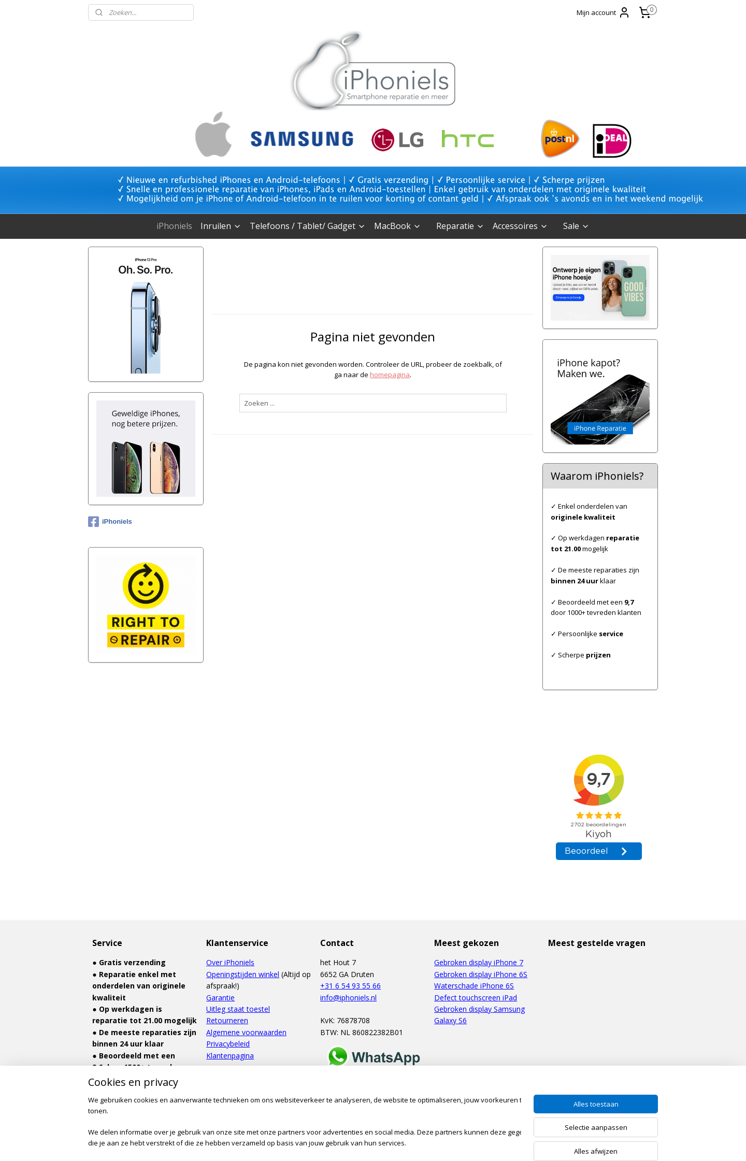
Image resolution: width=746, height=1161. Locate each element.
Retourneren (227, 1020)
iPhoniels (174, 226)
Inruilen (220, 226)
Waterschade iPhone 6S (474, 986)
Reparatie (460, 226)
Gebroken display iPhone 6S (480, 974)
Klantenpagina (230, 1055)
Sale (576, 226)
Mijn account (603, 12)
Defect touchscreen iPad (475, 997)
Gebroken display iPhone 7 (478, 962)
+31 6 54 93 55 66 (350, 986)
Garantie (220, 997)
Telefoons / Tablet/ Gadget (308, 226)
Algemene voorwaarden (246, 1032)
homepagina (390, 374)
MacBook (397, 226)
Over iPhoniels (230, 962)
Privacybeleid (228, 1044)
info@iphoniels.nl (348, 997)
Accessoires (520, 226)
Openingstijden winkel (242, 974)
